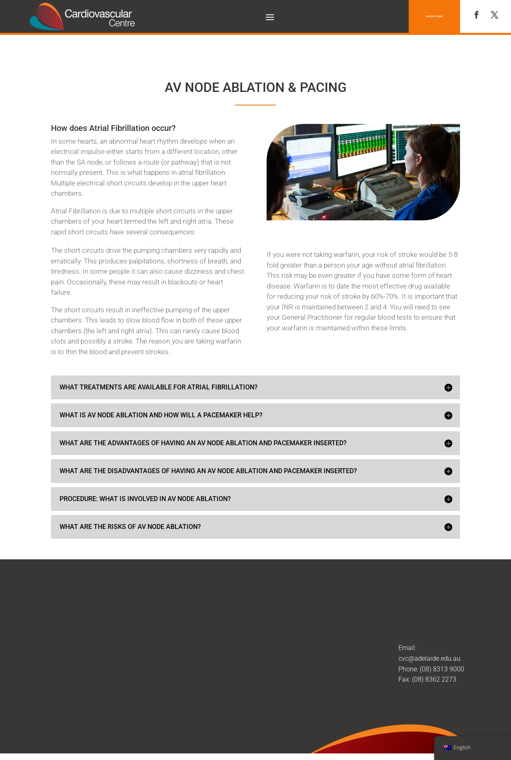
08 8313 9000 (434, 16)
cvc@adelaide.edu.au (429, 639)
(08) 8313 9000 (442, 650)
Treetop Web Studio (327, 747)
